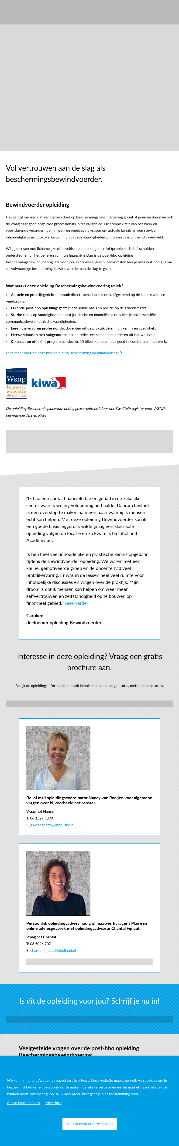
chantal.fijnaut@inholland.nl (53, 950)
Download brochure (89, 703)
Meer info (53, 1102)
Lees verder (76, 603)
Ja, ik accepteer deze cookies (89, 1123)
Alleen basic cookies (23, 1102)
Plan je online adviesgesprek (49, 961)
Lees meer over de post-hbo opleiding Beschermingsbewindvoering (61, 352)
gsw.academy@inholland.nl (52, 825)
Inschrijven (89, 1019)
